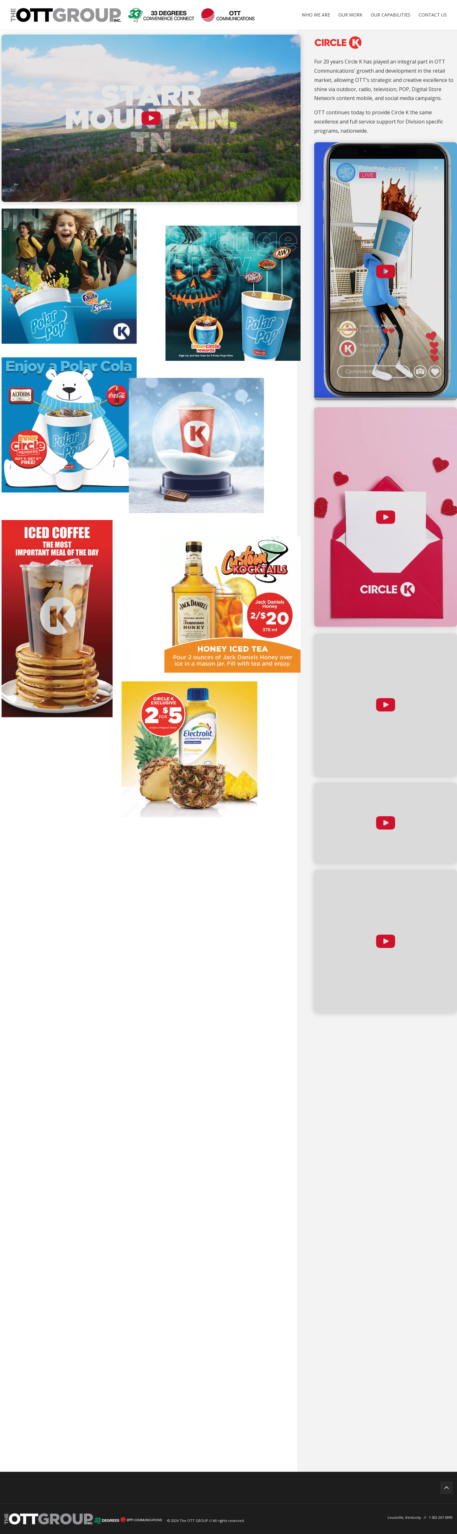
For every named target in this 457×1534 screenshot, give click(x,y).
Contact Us (433, 15)
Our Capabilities (390, 15)
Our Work (350, 15)
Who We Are (316, 15)
